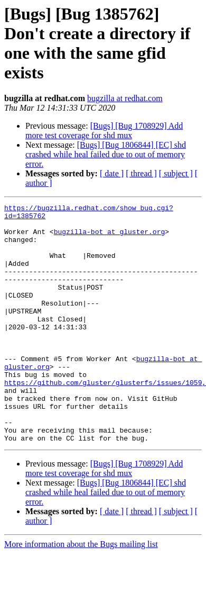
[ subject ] (176, 173)
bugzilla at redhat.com (125, 98)
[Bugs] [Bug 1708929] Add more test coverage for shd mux (104, 130)
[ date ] (112, 173)
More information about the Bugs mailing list (81, 591)
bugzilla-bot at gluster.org (109, 238)
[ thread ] (141, 173)
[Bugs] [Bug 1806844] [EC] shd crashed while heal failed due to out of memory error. (105, 154)
